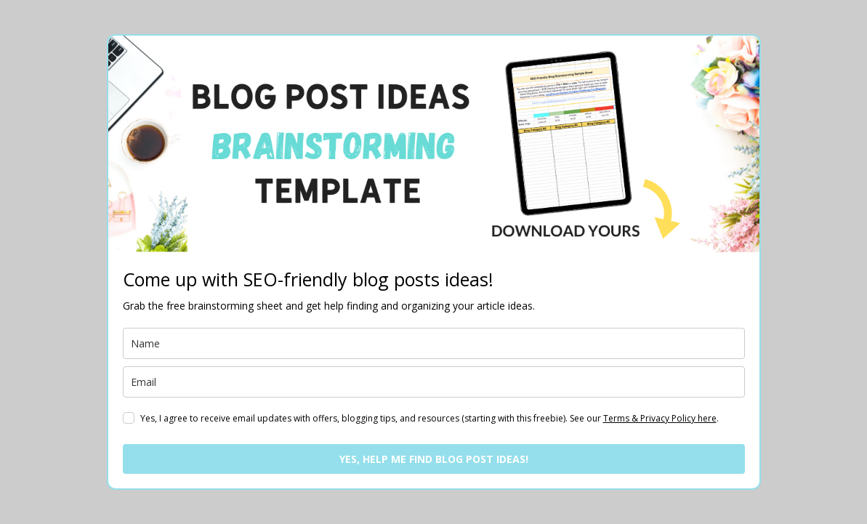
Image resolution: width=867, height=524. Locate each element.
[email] (434, 382)
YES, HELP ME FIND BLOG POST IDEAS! (433, 459)
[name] (434, 343)
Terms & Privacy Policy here (660, 418)
